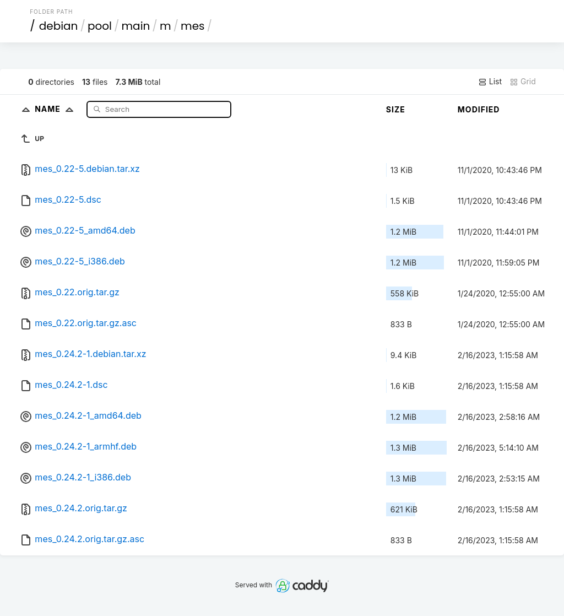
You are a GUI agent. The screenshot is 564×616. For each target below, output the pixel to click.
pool (100, 26)
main (136, 26)
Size (395, 109)
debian (58, 26)
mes (192, 26)
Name (56, 109)
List (490, 82)
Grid (522, 82)
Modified (479, 109)
